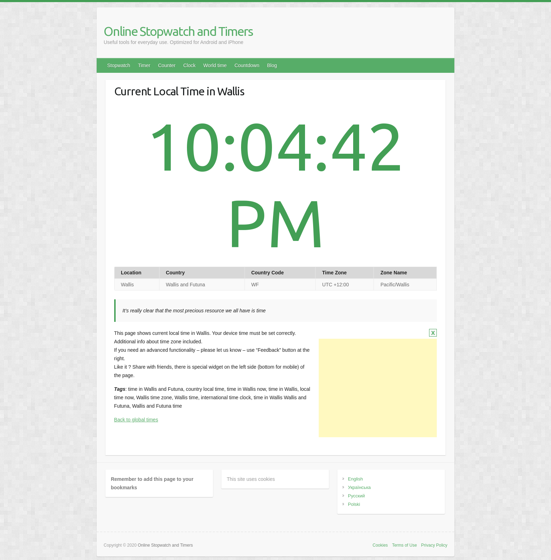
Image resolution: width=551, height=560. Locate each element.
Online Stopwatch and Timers (178, 31)
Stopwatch (118, 65)
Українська (359, 487)
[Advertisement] (378, 388)
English (355, 479)
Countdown (246, 65)
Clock (189, 65)
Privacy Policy (434, 545)
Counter (167, 65)
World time (215, 65)
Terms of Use (404, 545)
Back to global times (136, 419)
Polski (354, 504)
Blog (272, 65)
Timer (144, 65)
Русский (356, 495)
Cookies (380, 545)
